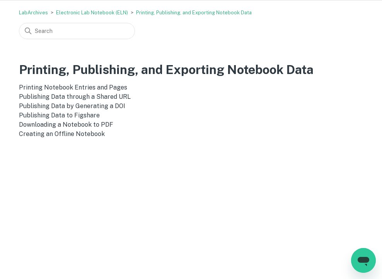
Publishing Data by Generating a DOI (72, 106)
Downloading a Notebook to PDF (66, 124)
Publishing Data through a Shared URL (75, 96)
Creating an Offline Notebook (62, 134)
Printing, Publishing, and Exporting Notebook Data (194, 13)
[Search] (77, 31)
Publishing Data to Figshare (59, 115)
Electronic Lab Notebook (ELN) (92, 13)
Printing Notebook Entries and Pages (73, 87)
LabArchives (33, 13)
